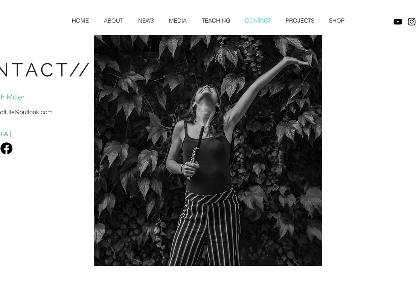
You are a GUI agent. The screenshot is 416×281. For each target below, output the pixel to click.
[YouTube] (398, 22)
